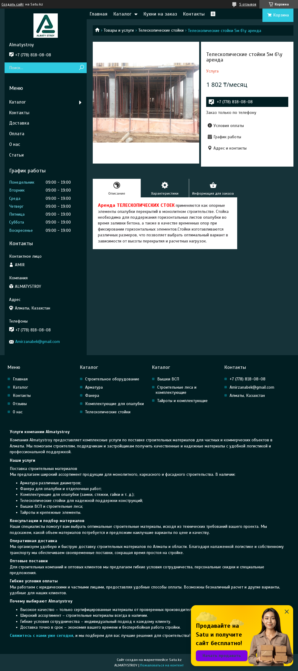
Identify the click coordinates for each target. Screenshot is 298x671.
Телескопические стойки (161, 30)
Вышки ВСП (168, 379)
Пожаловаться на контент (162, 665)
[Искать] (81, 67)
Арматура (94, 387)
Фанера (92, 395)
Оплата (16, 133)
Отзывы (20, 403)
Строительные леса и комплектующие (176, 390)
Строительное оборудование (112, 379)
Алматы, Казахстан (247, 395)
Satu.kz (175, 660)
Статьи (16, 155)
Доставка (19, 123)
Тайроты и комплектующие (182, 400)
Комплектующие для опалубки (114, 403)
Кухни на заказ (160, 14)
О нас (14, 144)
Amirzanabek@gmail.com (37, 341)
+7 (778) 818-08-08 (247, 379)
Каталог (122, 14)
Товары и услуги (119, 30)
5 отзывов (247, 4)
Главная (98, 14)
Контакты (194, 14)
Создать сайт (13, 4)
